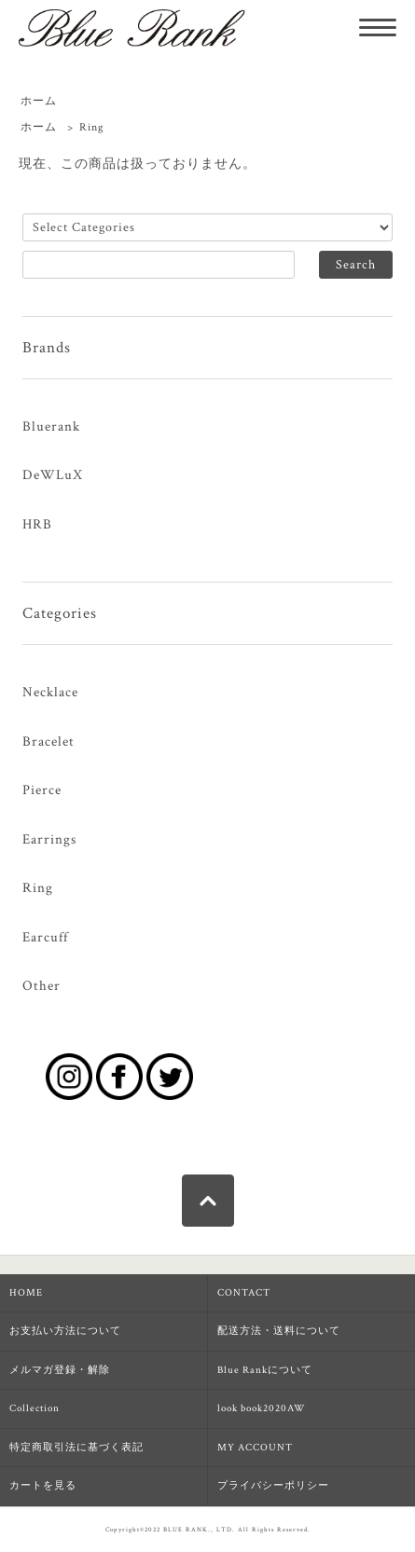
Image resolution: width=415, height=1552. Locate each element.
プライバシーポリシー (273, 1485)
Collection (34, 1408)
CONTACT (243, 1292)
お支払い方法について (65, 1331)
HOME (26, 1292)
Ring (91, 127)
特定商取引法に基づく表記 (76, 1447)
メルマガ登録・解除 (59, 1370)
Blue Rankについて (264, 1370)
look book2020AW (261, 1408)
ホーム (39, 101)
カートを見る (42, 1485)
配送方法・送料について (278, 1331)
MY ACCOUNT (255, 1447)
